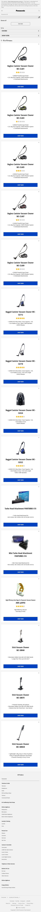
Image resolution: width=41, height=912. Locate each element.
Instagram (22, 901)
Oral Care (4, 837)
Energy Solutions (5, 885)
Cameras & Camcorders (6, 845)
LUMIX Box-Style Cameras (7, 849)
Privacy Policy (30, 903)
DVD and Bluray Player (6, 793)
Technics (3, 795)
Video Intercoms (5, 875)
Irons (3, 826)
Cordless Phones (5, 873)
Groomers (4, 835)
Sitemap (14, 903)
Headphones (4, 788)
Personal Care (4, 830)
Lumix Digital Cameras (6, 856)
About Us (8, 903)
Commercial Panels (6, 797)
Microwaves (4, 811)
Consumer (4, 779)
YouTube (17, 901)
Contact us (27, 905)
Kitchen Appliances (6, 807)
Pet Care (3, 871)
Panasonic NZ (4, 14)
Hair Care (4, 840)
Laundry (3, 823)
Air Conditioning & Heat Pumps (8, 802)
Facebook (12, 901)
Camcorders (4, 847)
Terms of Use (21, 903)
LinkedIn (28, 901)
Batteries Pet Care (5, 868)
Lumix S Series (5, 852)
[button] (20, 35)
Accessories (4, 859)
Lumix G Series (5, 854)
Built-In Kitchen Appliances (7, 816)
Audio (3, 790)
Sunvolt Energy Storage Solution (8, 887)
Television (4, 785)
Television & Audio (6, 783)
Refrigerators (4, 809)
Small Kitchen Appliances (7, 814)
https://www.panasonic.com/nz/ (15, 1)
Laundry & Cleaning (6, 821)
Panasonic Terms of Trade (17, 905)
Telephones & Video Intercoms (8, 864)
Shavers (3, 833)
